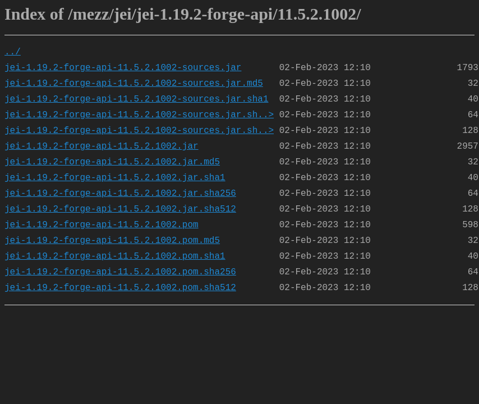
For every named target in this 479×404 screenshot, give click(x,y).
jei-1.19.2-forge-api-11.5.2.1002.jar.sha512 (120, 209)
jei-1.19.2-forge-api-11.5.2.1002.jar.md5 (112, 162)
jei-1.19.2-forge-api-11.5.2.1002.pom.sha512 (120, 288)
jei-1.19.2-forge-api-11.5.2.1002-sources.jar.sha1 (136, 99)
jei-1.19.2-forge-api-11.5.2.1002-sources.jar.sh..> (139, 115)
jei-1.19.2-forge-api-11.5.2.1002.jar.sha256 (120, 193)
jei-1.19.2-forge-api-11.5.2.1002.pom (101, 225)
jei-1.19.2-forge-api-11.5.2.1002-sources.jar (122, 68)
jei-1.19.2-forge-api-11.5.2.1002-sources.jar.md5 (133, 83)
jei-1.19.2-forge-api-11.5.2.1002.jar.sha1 (114, 178)
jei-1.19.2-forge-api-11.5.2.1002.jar (101, 146)
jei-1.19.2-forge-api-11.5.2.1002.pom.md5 (112, 241)
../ (12, 52)
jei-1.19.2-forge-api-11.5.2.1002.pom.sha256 (120, 272)
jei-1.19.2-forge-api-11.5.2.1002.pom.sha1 (114, 256)
